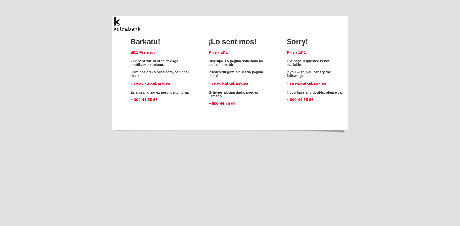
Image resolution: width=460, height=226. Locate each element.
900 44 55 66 (146, 99)
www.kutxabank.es (152, 83)
